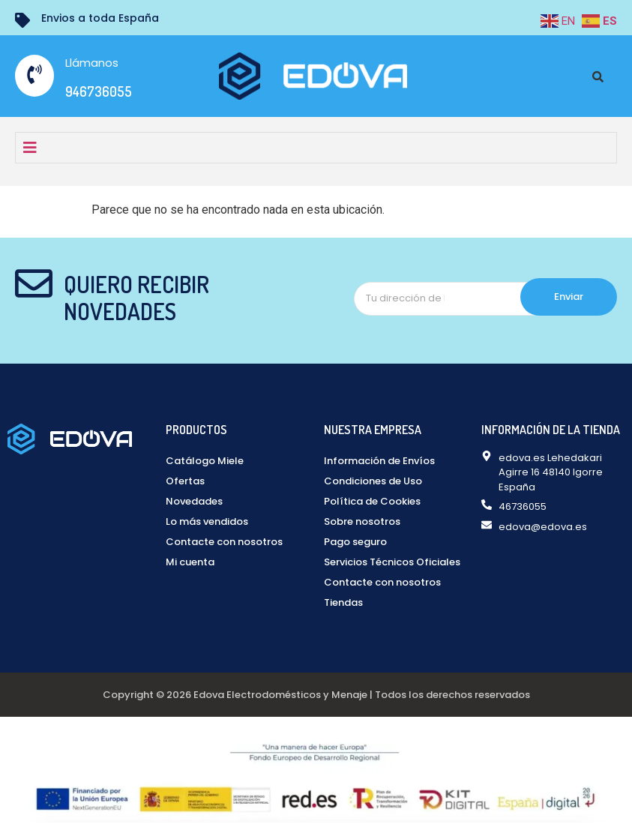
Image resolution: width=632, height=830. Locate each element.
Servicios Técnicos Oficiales (392, 562)
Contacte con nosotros (224, 542)
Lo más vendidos (207, 521)
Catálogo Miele (205, 461)
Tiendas (343, 602)
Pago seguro (355, 542)
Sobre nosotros (362, 521)
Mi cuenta (190, 562)
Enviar (568, 296)
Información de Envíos (379, 461)
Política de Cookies (372, 501)
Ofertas (185, 481)
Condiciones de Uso (373, 481)
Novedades (194, 501)
